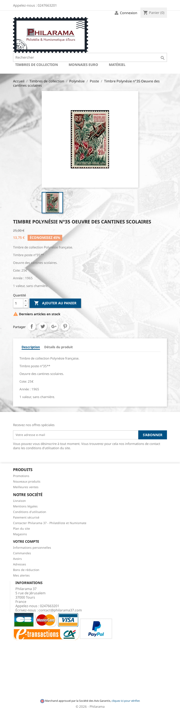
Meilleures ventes (25, 487)
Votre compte (26, 541)
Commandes (22, 553)
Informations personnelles (32, 548)
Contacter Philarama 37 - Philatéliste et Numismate (49, 523)
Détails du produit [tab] (58, 347)
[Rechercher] (90, 57)
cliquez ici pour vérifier (125, 701)
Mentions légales (25, 506)
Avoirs (17, 559)
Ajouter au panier (55, 303)
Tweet (42, 326)
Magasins (20, 534)
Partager (31, 326)
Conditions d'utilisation (29, 512)
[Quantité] (18, 303)
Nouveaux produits (26, 481)
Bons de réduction (26, 570)
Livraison (19, 501)
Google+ (54, 326)
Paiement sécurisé (26, 517)
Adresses (19, 564)
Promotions (21, 476)
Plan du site (21, 528)
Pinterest (65, 326)
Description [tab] (31, 347)
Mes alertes (21, 575)
